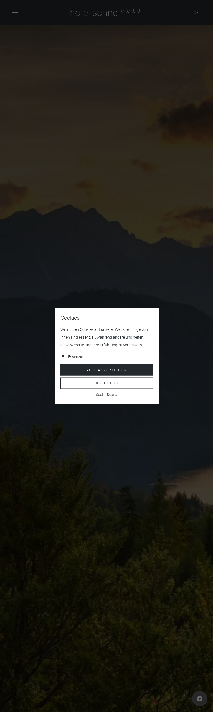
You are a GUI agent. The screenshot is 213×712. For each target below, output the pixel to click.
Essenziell (76, 356)
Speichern (106, 383)
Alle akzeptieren (106, 370)
